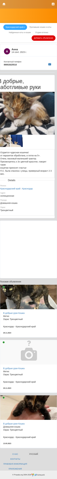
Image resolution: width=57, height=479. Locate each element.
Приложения (15, 469)
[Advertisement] (28, 249)
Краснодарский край (10, 188)
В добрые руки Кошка (14, 313)
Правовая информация (15, 464)
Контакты (15, 459)
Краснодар (27, 188)
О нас (15, 454)
